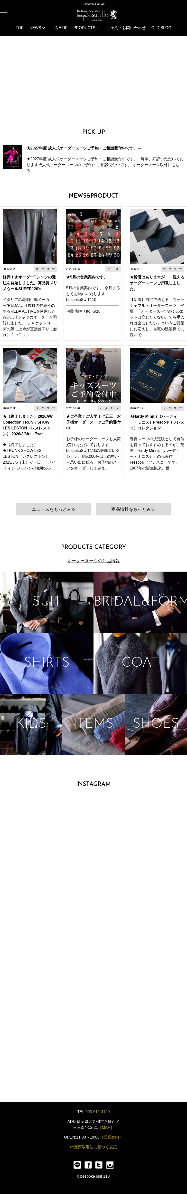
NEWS (37, 28)
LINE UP (59, 28)
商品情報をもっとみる (133, 509)
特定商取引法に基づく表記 (93, 1147)
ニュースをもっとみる (54, 509)
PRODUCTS (86, 28)
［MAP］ (106, 1127)
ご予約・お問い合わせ (126, 28)
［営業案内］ (111, 1137)
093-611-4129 (97, 1112)
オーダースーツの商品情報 (93, 560)
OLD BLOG (161, 28)
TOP (20, 28)
